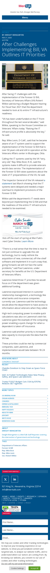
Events (20, 496)
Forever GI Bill (7, 448)
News (12, 496)
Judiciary (5, 415)
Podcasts (17, 498)
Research (31, 496)
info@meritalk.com (11, 489)
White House (6, 418)
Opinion (42, 496)
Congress (6, 361)
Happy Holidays (8, 410)
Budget (15, 361)
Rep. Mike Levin (8, 453)
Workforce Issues (8, 421)
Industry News (7, 412)
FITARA (23, 500)
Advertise (11, 503)
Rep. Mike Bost (8, 450)
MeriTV (6, 498)
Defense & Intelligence (10, 404)
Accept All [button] (34, 568)
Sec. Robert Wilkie (9, 455)
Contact (20, 503)
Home (5, 496)
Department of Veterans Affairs (14, 445)
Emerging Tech (7, 407)
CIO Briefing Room (8, 396)
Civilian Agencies (8, 398)
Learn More (27, 241)
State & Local (10, 500)
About (4, 503)
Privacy (28, 503)
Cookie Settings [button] (17, 568)
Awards (28, 498)
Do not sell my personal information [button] (17, 563)
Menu (25, 17)
